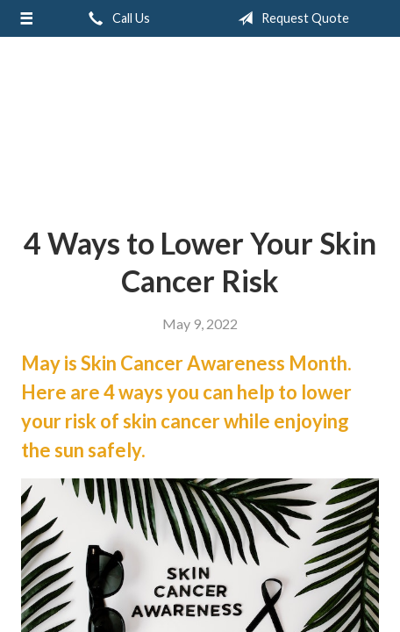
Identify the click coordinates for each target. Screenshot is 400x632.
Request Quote (290, 18)
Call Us (116, 18)
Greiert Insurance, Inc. (200, 125)
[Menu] (26, 18)
